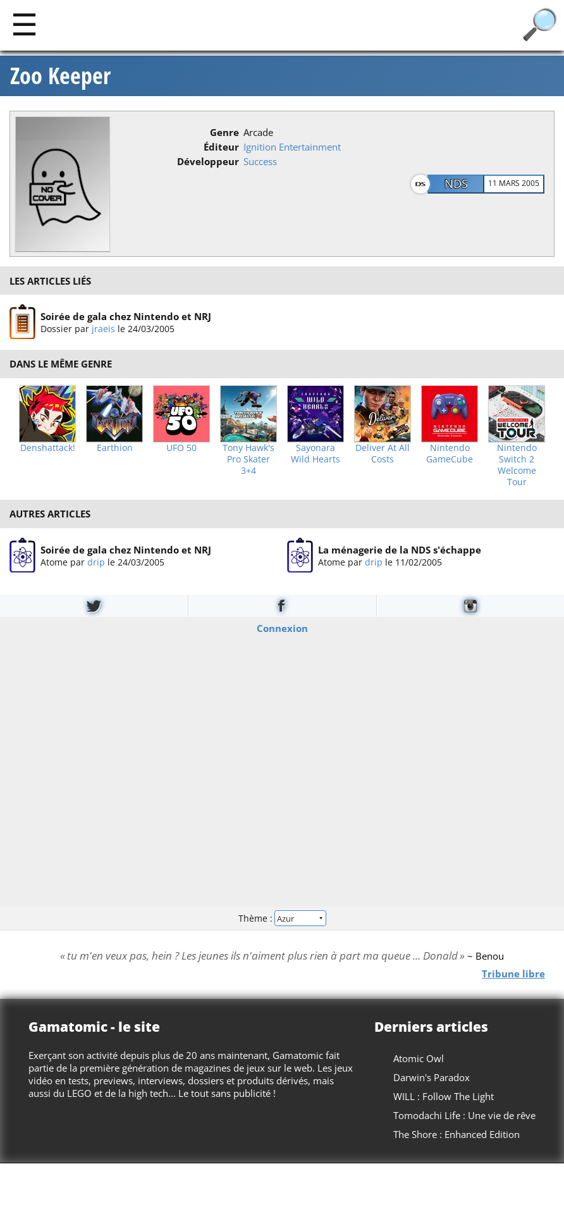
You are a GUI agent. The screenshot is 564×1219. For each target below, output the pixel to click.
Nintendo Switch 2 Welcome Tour (517, 465)
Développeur (208, 161)
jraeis (103, 329)
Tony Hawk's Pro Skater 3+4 (248, 459)
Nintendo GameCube (449, 453)
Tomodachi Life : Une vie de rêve (464, 1115)
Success (260, 161)
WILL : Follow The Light (443, 1096)
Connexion (282, 628)
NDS (456, 183)
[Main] (24, 23)
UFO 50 (181, 448)
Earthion (115, 448)
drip (96, 561)
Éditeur (221, 146)
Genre (224, 132)
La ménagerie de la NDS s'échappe (399, 549)
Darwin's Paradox (431, 1077)
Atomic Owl (418, 1058)
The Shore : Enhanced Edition (456, 1134)
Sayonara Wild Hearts (315, 453)
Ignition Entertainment (292, 146)
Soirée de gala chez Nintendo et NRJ (125, 316)
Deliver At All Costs (382, 453)
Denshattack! (47, 448)
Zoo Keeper (60, 76)
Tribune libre (513, 973)
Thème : (282, 918)
